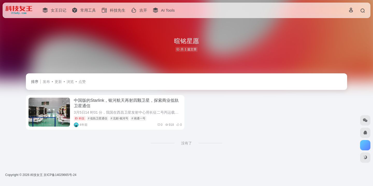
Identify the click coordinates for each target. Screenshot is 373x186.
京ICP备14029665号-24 (60, 175)
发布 (46, 82)
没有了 (186, 143)
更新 (58, 82)
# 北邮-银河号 (119, 118)
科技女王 (36, 175)
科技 (79, 118)
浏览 (70, 82)
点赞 (82, 82)
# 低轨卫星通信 (97, 118)
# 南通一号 (138, 118)
